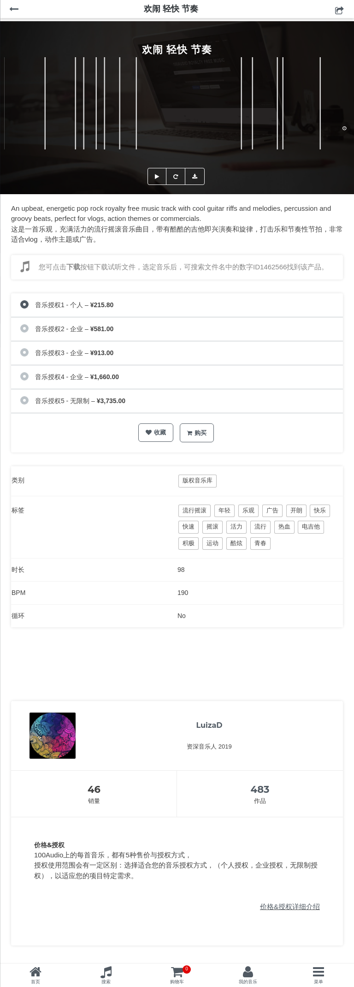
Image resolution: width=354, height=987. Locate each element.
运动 (212, 543)
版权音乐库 (197, 480)
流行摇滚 (194, 510)
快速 (189, 526)
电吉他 (311, 526)
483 (260, 789)
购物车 (180, 974)
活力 (236, 526)
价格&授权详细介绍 (290, 906)
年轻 (224, 510)
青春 (260, 543)
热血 (284, 526)
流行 (260, 526)
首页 (35, 981)
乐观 (248, 510)
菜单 (318, 981)
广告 (272, 510)
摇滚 (212, 526)
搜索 (106, 981)
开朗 (296, 510)
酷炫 (236, 543)
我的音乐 (248, 981)
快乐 (320, 510)
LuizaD (209, 725)
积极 (189, 543)
